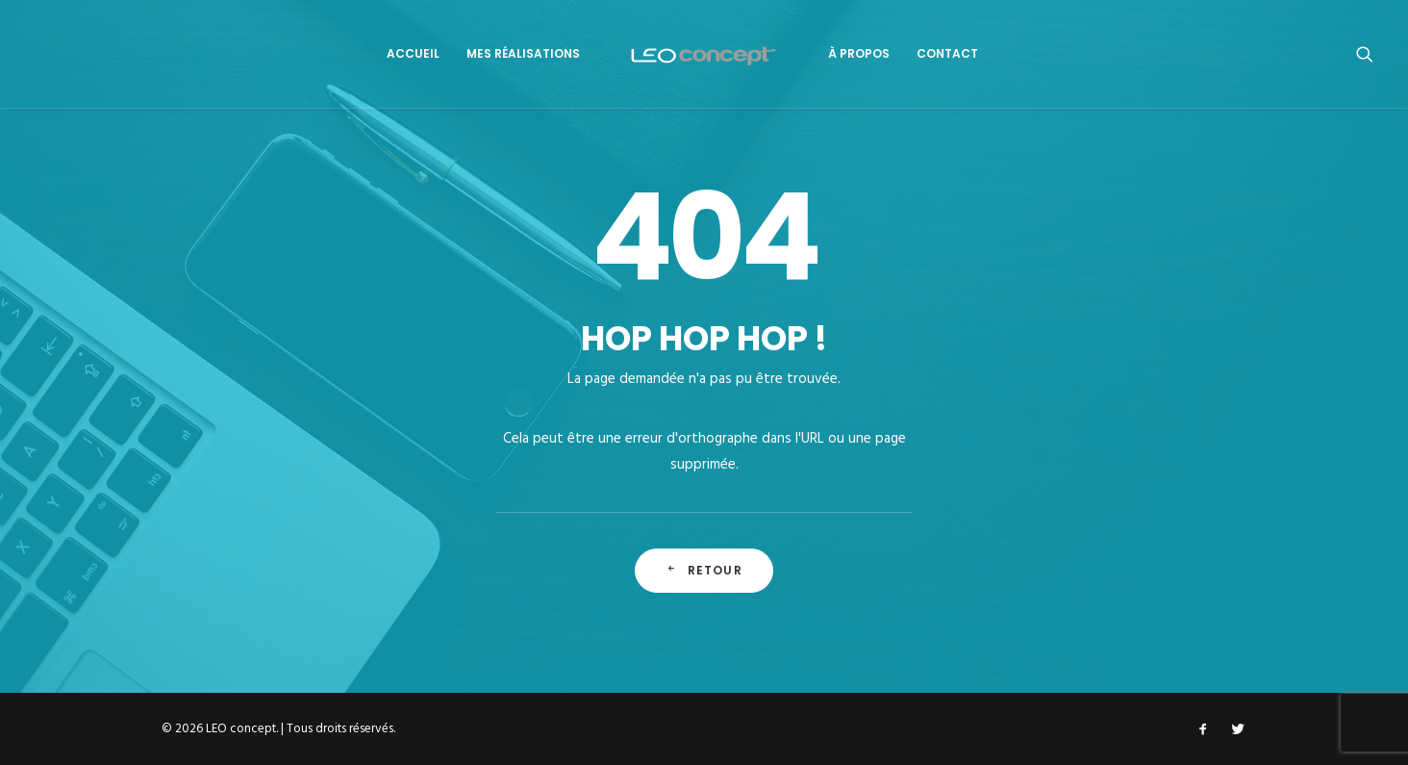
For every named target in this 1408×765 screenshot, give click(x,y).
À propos (859, 53)
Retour (704, 570)
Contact (947, 53)
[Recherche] (1364, 54)
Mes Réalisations (523, 53)
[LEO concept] (704, 54)
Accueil (413, 53)
